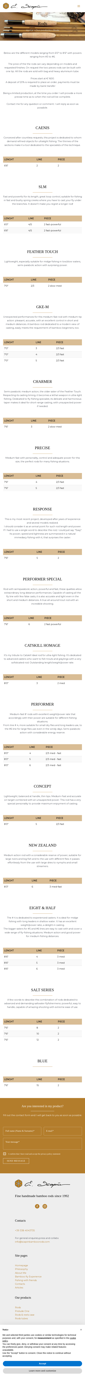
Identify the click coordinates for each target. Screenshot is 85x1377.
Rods (18, 1307)
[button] (81, 1329)
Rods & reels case (24, 1314)
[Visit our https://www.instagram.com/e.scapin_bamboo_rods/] (44, 1206)
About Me (20, 1273)
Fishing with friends (26, 1280)
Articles (19, 1287)
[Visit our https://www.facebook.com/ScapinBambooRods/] (37, 1206)
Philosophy (21, 1269)
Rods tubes (21, 1318)
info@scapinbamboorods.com (32, 1241)
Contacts (20, 1284)
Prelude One (22, 1311)
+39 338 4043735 (25, 1230)
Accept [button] (42, 1363)
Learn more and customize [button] (42, 1371)
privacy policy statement (50, 1154)
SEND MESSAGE (16, 1161)
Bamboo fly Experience (28, 1276)
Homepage (21, 1265)
